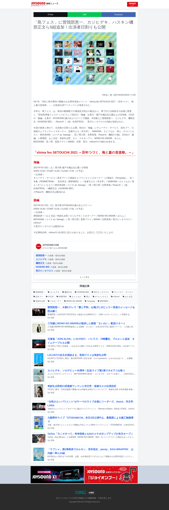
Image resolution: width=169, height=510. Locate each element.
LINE (84, 14)
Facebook (118, 14)
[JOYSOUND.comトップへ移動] (132, 4)
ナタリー (43, 6)
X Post (50, 14)
